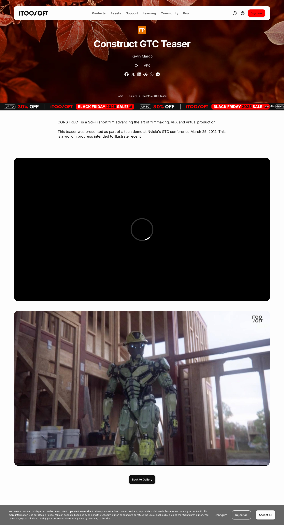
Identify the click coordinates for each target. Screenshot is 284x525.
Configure (221, 515)
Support (132, 13)
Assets (115, 13)
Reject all (241, 515)
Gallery (133, 95)
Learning (149, 13)
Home (120, 95)
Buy (186, 13)
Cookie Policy (45, 514)
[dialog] (142, 515)
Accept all (265, 515)
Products (99, 13)
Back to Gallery (142, 479)
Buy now (257, 13)
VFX (147, 66)
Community (169, 13)
